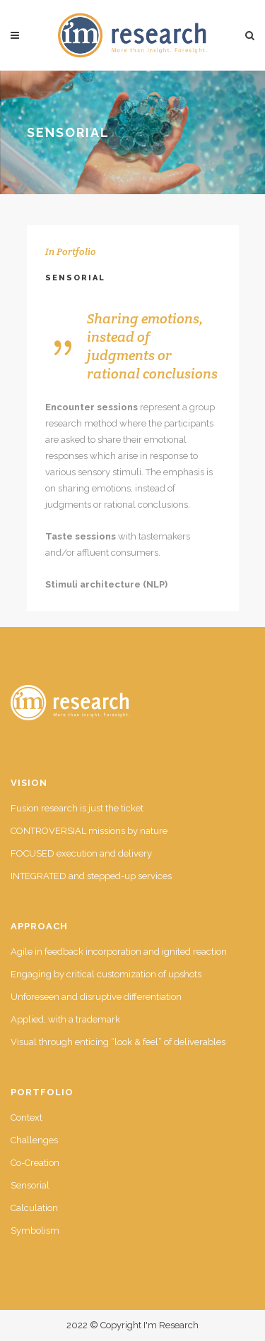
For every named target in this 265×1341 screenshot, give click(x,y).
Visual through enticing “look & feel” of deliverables (118, 1042)
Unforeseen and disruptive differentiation (96, 996)
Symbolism (35, 1230)
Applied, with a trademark (65, 1019)
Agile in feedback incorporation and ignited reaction (119, 951)
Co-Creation (35, 1162)
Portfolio (76, 251)
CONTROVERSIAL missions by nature (89, 831)
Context (26, 1117)
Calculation (34, 1208)
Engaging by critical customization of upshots (106, 974)
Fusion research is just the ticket (77, 808)
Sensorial (30, 1185)
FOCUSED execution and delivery (81, 853)
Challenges (34, 1140)
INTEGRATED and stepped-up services (91, 876)
